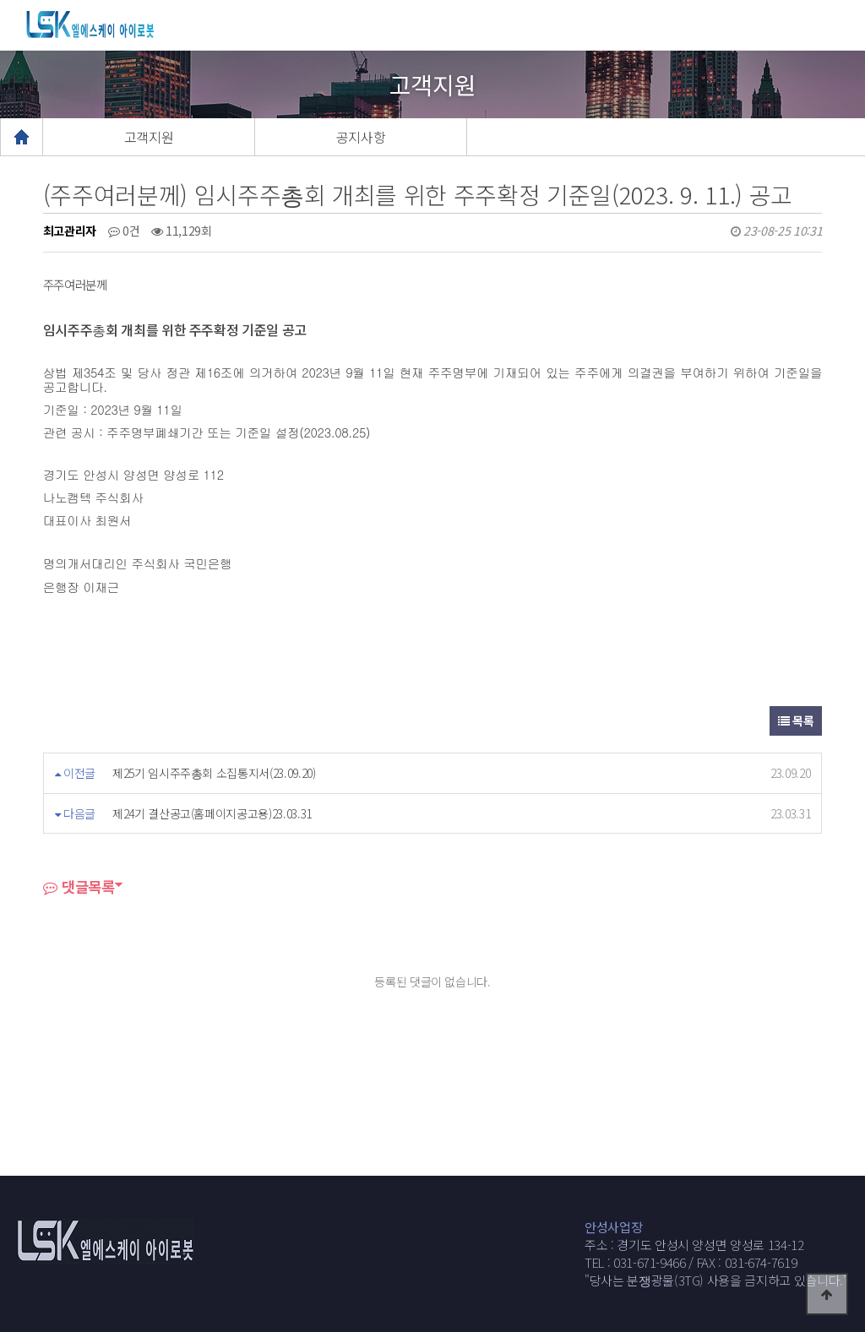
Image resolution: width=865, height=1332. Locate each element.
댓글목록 (79, 886)
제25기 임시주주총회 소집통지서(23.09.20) (214, 772)
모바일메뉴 (844, 25)
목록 (796, 720)
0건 (124, 230)
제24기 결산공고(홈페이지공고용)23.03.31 (212, 813)
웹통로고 (106, 24)
